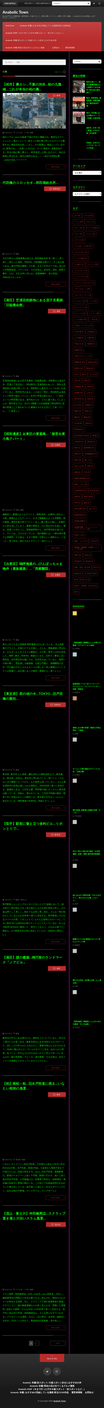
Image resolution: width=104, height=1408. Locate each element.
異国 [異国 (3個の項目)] (77, 496)
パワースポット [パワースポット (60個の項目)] (82, 289)
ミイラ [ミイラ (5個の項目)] (93, 301)
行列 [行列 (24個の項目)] (94, 541)
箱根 (76, 733)
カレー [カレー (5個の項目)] (78, 228)
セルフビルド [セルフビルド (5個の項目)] (80, 252)
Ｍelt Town (9, 25)
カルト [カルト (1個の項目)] (90, 222)
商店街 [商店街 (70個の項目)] (92, 362)
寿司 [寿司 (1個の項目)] (90, 386)
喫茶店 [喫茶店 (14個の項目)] (78, 368)
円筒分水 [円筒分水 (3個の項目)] (79, 344)
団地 (17, 510)
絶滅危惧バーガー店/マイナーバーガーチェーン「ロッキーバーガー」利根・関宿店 (87, 686)
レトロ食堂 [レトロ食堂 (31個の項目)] (80, 319)
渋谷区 (77, 1027)
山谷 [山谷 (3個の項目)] (89, 393)
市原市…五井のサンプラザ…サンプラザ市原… (93, 145)
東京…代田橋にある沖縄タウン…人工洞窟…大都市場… (93, 115)
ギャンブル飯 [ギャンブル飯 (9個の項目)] (91, 228)
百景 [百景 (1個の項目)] (77, 503)
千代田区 (78, 816)
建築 (31, 132)
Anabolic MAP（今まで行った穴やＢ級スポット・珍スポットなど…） (34, 33)
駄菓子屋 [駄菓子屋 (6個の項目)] (92, 573)
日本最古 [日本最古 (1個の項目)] (79, 441)
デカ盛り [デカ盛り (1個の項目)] (79, 264)
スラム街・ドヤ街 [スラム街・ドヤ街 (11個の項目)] (83, 246)
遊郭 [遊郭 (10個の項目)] (77, 555)
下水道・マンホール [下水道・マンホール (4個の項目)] (83, 325)
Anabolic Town (15, 12)
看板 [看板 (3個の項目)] (87, 503)
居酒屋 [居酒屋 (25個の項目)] (78, 393)
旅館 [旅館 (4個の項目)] (95, 435)
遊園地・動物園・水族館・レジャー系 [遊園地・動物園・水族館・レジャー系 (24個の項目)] (86, 548)
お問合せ (56, 47)
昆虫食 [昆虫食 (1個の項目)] (91, 441)
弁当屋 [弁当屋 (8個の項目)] (78, 423)
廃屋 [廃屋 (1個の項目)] (88, 411)
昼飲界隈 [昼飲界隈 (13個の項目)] (89, 448)
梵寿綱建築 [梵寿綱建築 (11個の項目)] (91, 454)
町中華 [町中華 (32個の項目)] (94, 490)
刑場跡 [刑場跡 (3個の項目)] (78, 350)
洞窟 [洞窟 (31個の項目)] (77, 460)
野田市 (77, 692)
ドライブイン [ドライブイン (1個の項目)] (80, 270)
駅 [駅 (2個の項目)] (76, 579)
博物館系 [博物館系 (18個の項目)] (79, 362)
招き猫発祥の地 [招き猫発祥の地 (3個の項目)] (81, 435)
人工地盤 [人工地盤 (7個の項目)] (79, 338)
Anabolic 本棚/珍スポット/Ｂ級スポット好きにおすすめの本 (31, 40)
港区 (58, 311)
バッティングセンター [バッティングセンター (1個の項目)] (84, 283)
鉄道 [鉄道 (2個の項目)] (88, 555)
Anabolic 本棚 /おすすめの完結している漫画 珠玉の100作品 (45, 25)
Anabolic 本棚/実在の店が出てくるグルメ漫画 (25, 47)
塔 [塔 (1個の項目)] (76, 374)
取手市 (57, 835)
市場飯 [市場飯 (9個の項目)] (88, 405)
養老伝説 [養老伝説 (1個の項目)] (79, 573)
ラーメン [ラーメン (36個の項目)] (94, 313)
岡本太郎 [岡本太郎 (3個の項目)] (79, 399)
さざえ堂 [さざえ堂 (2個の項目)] (88, 215)
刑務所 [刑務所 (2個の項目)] (91, 344)
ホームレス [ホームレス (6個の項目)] (79, 301)
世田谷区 (56, 189)
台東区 (57, 445)
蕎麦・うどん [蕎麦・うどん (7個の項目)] (80, 541)
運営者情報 (70, 47)
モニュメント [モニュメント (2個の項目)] (80, 307)
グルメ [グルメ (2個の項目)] (78, 234)
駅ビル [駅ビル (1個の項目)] (86, 579)
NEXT (58, 1343)
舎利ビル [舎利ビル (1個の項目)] (79, 535)
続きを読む (55, 167)
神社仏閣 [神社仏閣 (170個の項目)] (80, 509)
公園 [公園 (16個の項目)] (90, 338)
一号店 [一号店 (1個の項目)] (94, 319)
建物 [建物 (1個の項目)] (77, 417)
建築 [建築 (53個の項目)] (87, 417)
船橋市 (77, 945)
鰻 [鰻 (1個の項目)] (76, 592)
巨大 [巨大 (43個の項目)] (77, 405)
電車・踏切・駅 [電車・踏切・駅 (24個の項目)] (82, 567)
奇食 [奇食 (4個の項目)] (87, 380)
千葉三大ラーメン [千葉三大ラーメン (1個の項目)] (82, 356)
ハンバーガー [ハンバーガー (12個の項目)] (81, 276)
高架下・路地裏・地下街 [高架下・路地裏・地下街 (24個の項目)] (85, 586)
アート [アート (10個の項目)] (78, 222)
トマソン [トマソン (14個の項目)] (92, 264)
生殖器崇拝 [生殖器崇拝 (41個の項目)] (80, 490)
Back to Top (52, 1358)
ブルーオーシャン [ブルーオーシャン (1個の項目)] (82, 295)
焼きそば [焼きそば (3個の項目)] (79, 466)
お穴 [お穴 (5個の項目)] (77, 215)
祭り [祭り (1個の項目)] (92, 509)
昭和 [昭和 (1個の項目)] (77, 448)
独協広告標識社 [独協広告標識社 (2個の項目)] (81, 478)
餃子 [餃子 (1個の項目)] (96, 567)
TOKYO (57, 705)
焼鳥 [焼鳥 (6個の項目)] (77, 472)
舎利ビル (23, 899)
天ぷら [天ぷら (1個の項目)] (93, 374)
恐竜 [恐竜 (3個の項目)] (88, 423)
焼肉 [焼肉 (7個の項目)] (90, 466)
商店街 (18, 1159)
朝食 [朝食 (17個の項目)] (77, 454)
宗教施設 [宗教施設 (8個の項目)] (79, 386)
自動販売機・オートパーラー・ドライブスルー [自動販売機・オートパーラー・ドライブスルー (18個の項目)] (86, 528)
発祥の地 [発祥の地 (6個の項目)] (88, 496)
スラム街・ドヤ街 (22, 132)
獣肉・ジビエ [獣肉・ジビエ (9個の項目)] (80, 484)
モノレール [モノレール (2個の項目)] (79, 313)
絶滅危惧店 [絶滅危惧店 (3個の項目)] (79, 515)
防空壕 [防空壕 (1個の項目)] (78, 561)
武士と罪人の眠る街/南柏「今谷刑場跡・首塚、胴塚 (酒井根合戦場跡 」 (86, 854)
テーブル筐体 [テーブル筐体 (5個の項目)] (80, 258)
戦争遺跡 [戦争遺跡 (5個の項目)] (79, 429)
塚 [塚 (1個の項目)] (84, 374)
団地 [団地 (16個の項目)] (89, 368)
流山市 (57, 1224)
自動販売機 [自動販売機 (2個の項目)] (79, 521)
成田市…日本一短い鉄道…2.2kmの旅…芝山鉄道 (93, 130)
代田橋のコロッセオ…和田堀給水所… (30, 183)
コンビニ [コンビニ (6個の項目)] (90, 234)
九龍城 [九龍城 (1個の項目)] (91, 331)
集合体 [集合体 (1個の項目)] (89, 561)
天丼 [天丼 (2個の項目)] (77, 380)
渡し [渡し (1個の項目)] (88, 460)
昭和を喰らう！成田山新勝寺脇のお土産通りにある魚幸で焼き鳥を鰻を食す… (93, 87)
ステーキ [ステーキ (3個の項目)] (79, 240)
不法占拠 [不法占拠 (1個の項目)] (79, 331)
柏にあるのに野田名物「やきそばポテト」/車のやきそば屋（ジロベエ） (87, 898)
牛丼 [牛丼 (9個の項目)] (87, 472)
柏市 (58, 95)
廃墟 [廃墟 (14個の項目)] (77, 411)
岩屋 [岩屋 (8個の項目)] (90, 399)
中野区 (77, 648)
